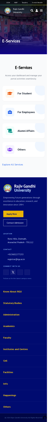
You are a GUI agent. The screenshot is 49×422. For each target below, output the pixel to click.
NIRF (16, 2)
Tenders (25, 2)
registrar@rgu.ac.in (14, 259)
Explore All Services (12, 164)
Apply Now (13, 214)
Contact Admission (15, 222)
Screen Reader (37, 2)
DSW (8, 2)
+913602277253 (13, 254)
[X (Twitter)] (13, 272)
